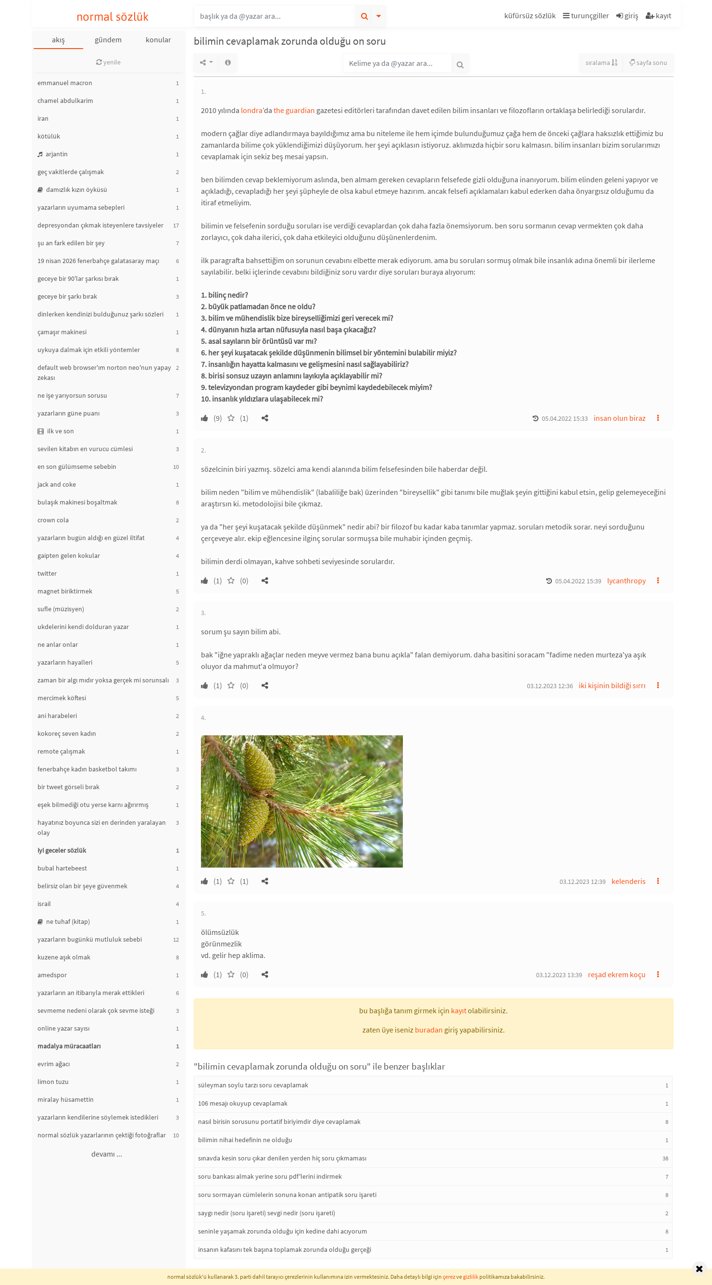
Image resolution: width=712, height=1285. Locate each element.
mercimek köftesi (61, 697)
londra (251, 110)
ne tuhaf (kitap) (63, 921)
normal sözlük (112, 16)
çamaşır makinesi (62, 332)
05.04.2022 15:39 (578, 581)
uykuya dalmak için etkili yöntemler (88, 349)
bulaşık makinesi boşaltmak (77, 502)
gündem (108, 39)
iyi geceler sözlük (61, 850)
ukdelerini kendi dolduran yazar (83, 626)
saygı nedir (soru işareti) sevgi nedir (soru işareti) (266, 1213)
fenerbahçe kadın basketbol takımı (87, 769)
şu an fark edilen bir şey (71, 243)
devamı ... (106, 1154)
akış (58, 39)
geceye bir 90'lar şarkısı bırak (78, 278)
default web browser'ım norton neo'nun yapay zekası (104, 372)
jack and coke (56, 484)
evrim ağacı (53, 1063)
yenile (108, 62)
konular (158, 39)
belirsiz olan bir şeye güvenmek (82, 886)
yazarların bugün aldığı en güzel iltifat (91, 537)
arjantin (52, 154)
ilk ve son (55, 431)
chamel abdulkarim (65, 100)
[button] (531, 17)
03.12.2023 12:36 (550, 685)
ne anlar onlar (57, 644)
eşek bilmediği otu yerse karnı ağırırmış (93, 804)
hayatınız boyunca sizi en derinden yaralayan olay (101, 827)
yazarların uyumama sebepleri (81, 207)
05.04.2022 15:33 (565, 418)
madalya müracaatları (68, 1046)
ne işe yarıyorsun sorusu (72, 395)
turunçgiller (586, 15)
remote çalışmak (61, 751)
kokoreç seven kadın (66, 733)
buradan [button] (429, 1029)
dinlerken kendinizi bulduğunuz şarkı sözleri (100, 314)
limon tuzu (53, 1081)
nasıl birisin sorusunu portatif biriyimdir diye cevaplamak (279, 1121)
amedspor (52, 974)
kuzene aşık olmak (63, 957)
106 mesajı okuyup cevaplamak (242, 1103)
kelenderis (629, 881)
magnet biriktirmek (64, 591)
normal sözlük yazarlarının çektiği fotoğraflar (101, 1135)
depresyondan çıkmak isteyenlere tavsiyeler (100, 225)
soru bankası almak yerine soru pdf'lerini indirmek (270, 1176)
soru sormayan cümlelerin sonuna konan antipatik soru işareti (287, 1194)
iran (43, 118)
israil (44, 903)
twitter (47, 573)
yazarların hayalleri (64, 662)
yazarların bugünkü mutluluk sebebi (89, 939)
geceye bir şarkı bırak (67, 296)
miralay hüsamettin (65, 1099)
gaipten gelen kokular (68, 555)
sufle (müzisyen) (60, 609)
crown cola (53, 520)
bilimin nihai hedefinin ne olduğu (245, 1139)
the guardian (294, 110)
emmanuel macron (64, 82)
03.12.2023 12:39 (583, 881)
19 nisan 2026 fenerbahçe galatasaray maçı (98, 260)
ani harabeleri (57, 715)
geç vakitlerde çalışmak (70, 171)
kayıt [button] (458, 1010)
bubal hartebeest (62, 868)
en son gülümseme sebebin (76, 466)
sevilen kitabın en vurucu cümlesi (85, 448)
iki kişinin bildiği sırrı (612, 685)
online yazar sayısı (63, 1028)
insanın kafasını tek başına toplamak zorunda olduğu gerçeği (284, 1249)
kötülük (48, 136)
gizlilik (470, 1276)
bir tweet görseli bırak (68, 786)
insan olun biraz (620, 418)
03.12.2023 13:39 (559, 974)
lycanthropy (626, 580)
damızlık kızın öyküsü (72, 189)
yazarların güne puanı (68, 413)
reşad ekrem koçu (617, 974)
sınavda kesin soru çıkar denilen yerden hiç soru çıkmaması (282, 1158)
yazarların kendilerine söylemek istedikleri (97, 1117)
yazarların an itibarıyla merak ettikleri (90, 992)
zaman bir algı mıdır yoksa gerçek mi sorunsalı (103, 680)
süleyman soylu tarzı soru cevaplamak (253, 1085)
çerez (449, 1276)
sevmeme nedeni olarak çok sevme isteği (95, 1010)
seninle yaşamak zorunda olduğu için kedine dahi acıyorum (282, 1231)
